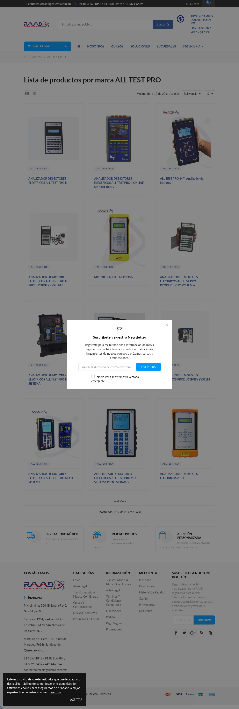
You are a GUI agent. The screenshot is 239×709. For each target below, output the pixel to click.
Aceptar (76, 699)
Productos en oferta (86, 619)
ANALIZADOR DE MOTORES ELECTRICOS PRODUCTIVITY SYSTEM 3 (185, 379)
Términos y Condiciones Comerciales (114, 600)
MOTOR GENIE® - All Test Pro (113, 277)
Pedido (110, 617)
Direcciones (113, 611)
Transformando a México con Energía (86, 594)
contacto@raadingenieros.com (47, 4)
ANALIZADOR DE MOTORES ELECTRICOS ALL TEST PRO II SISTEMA (47, 379)
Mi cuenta (145, 611)
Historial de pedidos (152, 592)
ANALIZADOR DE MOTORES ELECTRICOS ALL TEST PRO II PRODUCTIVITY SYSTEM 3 (47, 281)
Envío (76, 580)
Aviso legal (80, 586)
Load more (119, 501)
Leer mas (55, 692)
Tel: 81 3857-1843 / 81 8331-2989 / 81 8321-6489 (110, 4)
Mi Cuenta (190, 4)
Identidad (145, 580)
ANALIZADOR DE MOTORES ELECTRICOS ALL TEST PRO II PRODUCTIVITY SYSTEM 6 (179, 281)
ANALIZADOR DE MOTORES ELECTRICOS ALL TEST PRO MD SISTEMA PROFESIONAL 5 (115, 478)
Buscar (163, 24)
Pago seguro (114, 623)
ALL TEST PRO (39, 168)
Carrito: (144, 598)
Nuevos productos (85, 613)
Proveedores (114, 629)
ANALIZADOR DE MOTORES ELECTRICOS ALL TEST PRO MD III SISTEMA (50, 478)
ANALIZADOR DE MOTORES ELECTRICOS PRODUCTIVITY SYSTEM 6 (119, 379)
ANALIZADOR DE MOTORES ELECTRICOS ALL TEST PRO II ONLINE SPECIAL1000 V (119, 183)
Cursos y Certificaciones (82, 604)
